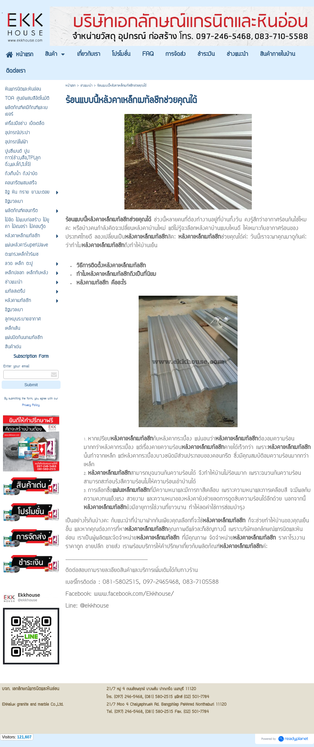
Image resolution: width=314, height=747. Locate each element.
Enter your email (16, 366)
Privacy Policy (30, 405)
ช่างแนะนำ (86, 85)
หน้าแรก (70, 85)
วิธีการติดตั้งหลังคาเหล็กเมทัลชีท (111, 266)
